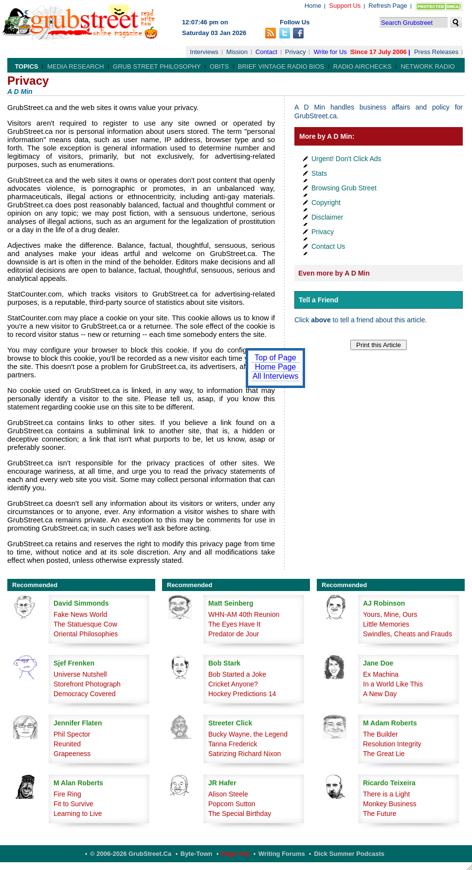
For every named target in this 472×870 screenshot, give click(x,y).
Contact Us (328, 246)
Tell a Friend (318, 300)
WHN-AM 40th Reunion (243, 614)
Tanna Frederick (232, 744)
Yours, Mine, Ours (390, 614)
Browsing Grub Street (344, 188)
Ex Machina (381, 674)
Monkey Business (390, 804)
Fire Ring (67, 794)
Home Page (275, 367)
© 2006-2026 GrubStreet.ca (130, 853)
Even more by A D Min (334, 273)
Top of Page (275, 357)
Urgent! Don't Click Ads (346, 159)
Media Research (75, 66)
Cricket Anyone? (233, 684)
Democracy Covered (85, 694)
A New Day (380, 694)
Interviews (204, 52)
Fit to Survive (73, 804)
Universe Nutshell (80, 674)
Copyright (326, 202)
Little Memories (386, 624)
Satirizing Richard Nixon (244, 754)
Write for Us (329, 52)
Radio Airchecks (362, 66)
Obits (219, 66)
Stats (319, 173)
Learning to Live (78, 813)
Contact (266, 52)
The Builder (380, 734)
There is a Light (386, 794)
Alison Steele (228, 794)
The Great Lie (384, 754)
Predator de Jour (233, 634)
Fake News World (80, 614)
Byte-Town (196, 853)
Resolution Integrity (392, 744)
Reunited (67, 744)
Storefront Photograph (87, 684)
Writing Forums (281, 853)
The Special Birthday (239, 813)
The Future (379, 813)
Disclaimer (327, 217)
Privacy (295, 52)
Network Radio (427, 66)
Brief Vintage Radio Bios (281, 66)
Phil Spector (72, 734)
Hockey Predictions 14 (242, 694)
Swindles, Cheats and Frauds (407, 634)
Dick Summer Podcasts (349, 853)
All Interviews (275, 376)
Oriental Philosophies (86, 634)
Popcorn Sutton (231, 804)
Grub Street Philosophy (156, 66)
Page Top (235, 853)
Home (313, 5)
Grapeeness (72, 754)
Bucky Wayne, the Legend (248, 734)
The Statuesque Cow (85, 624)
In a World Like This (393, 684)
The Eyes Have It (234, 624)
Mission (237, 52)
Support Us (345, 5)
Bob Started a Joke (237, 674)
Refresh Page (387, 5)
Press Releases (436, 52)
